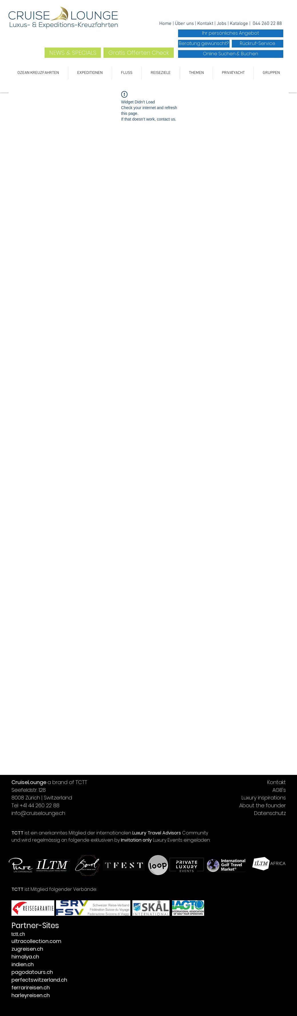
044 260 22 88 (267, 24)
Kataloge (239, 24)
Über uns (184, 24)
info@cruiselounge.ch (38, 813)
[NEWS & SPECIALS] (73, 53)
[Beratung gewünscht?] (204, 44)
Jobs (222, 24)
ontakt (206, 24)
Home (166, 24)
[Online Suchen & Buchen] (230, 54)
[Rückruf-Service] (257, 44)
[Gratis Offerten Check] (138, 53)
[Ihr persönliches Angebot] (230, 33)
